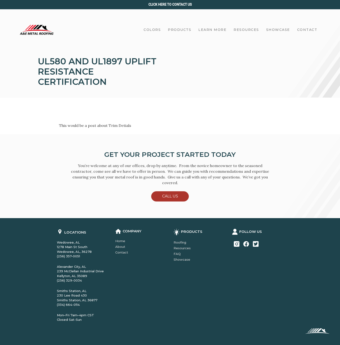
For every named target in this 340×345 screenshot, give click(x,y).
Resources (182, 248)
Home (120, 241)
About (120, 247)
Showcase (182, 259)
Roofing (180, 242)
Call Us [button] (170, 196)
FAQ (177, 254)
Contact (121, 252)
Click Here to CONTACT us (170, 4)
